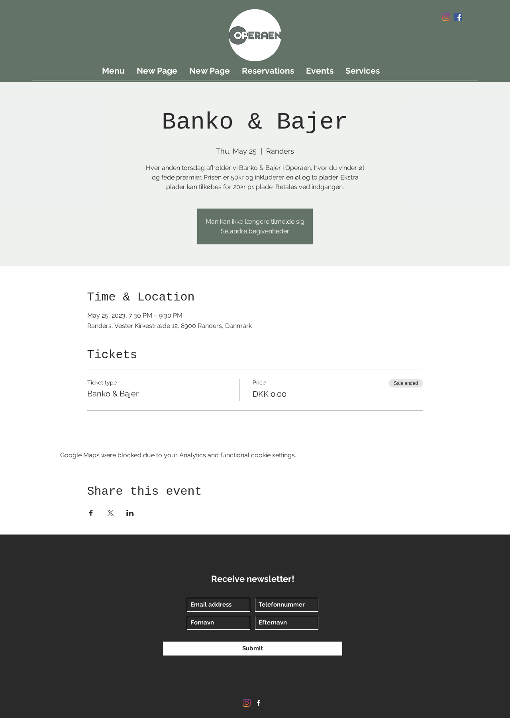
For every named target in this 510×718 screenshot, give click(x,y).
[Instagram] (446, 17)
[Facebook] (458, 17)
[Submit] (252, 649)
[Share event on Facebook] (91, 513)
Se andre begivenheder (255, 231)
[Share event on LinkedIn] (130, 513)
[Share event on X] (110, 513)
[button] (443, 40)
